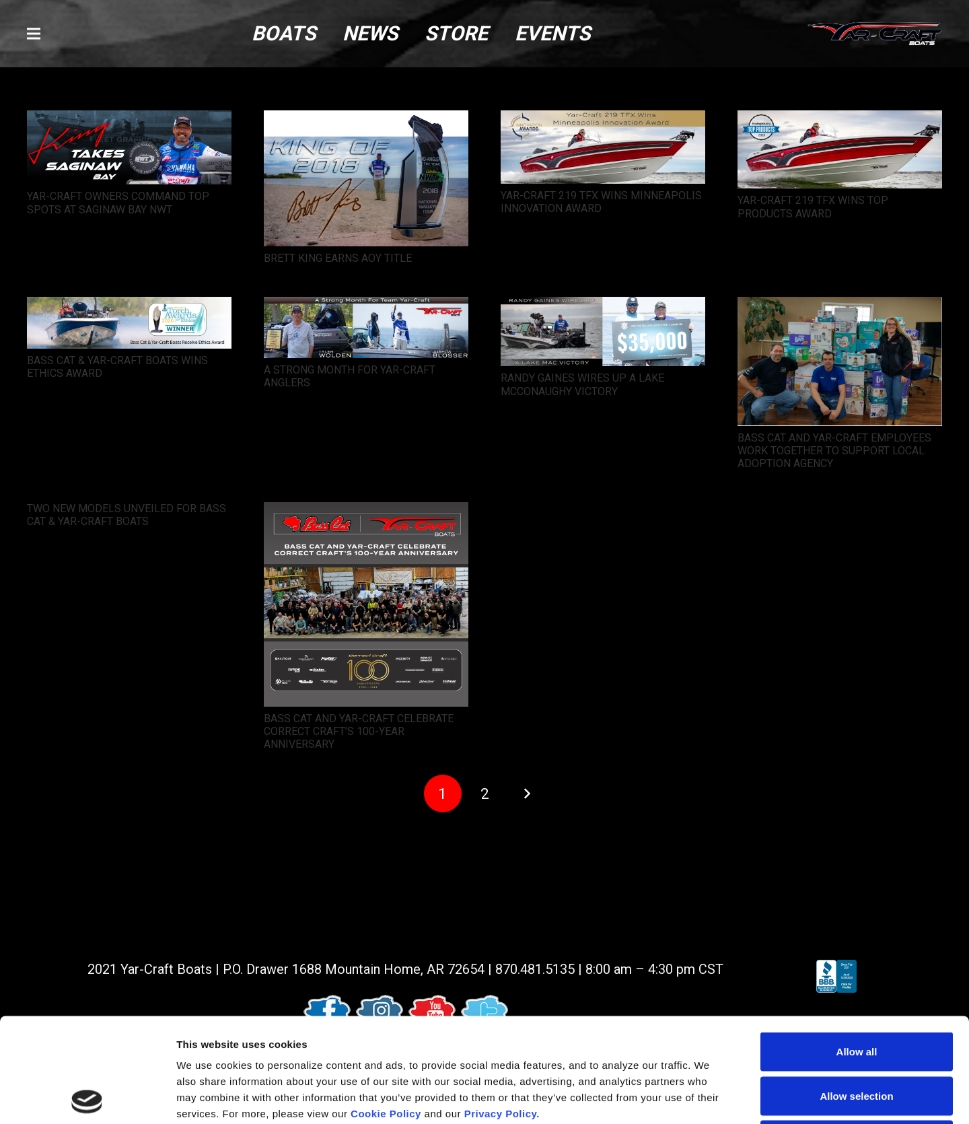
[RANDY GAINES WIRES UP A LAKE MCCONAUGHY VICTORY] (603, 306)
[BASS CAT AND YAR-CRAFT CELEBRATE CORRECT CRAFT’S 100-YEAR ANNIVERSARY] (366, 511)
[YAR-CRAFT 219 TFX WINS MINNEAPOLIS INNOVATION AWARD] (603, 119)
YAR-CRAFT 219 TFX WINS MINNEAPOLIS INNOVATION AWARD (601, 202)
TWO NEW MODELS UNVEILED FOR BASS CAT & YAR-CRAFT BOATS (126, 515)
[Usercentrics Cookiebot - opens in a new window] (87, 1098)
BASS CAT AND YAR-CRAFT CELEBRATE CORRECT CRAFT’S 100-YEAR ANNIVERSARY (359, 731)
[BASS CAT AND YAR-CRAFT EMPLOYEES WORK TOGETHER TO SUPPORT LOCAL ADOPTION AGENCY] (840, 306)
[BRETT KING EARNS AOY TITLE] (366, 119)
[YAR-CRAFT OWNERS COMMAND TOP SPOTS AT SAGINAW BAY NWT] (129, 119)
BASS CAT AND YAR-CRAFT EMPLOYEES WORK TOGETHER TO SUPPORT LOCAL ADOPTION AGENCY (834, 450)
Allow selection (856, 991)
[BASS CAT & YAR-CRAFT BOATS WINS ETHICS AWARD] (129, 306)
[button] (33, 33)
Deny (857, 1035)
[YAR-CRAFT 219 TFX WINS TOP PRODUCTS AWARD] (840, 119)
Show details (706, 1097)
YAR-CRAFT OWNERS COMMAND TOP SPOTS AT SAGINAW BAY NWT (118, 202)
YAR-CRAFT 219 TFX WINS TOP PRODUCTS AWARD (813, 206)
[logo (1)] (875, 34)
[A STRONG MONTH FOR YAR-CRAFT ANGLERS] (366, 306)
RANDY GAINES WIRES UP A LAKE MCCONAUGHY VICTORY (582, 384)
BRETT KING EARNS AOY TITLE (338, 258)
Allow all (856, 947)
